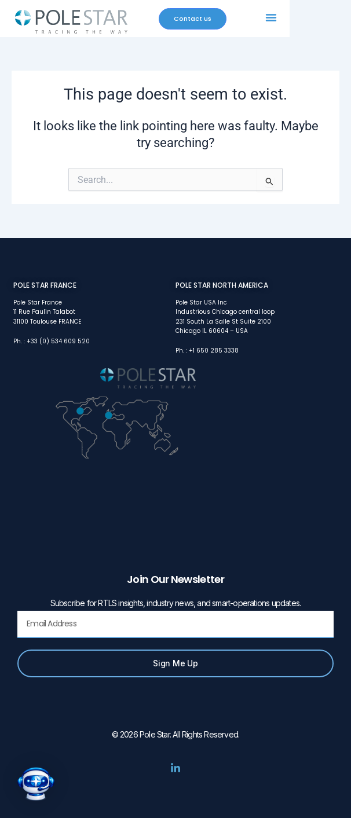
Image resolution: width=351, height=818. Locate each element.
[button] (271, 17)
